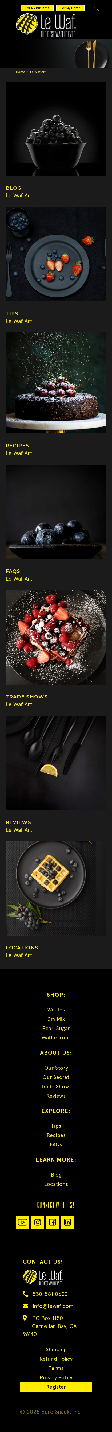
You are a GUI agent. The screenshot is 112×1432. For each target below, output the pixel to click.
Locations (56, 1184)
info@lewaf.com (53, 1306)
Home (20, 72)
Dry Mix (56, 1019)
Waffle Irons (56, 1037)
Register (56, 1387)
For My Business (37, 8)
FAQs (56, 1144)
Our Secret (56, 1077)
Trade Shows (56, 1086)
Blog (56, 1174)
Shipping (56, 1349)
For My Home (70, 8)
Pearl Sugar (56, 1028)
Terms (56, 1368)
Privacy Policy (56, 1377)
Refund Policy (56, 1359)
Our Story (56, 1068)
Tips (56, 1126)
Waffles (56, 1009)
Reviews (56, 1096)
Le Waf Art (19, 195)
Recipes (56, 1135)
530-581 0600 (50, 1294)
